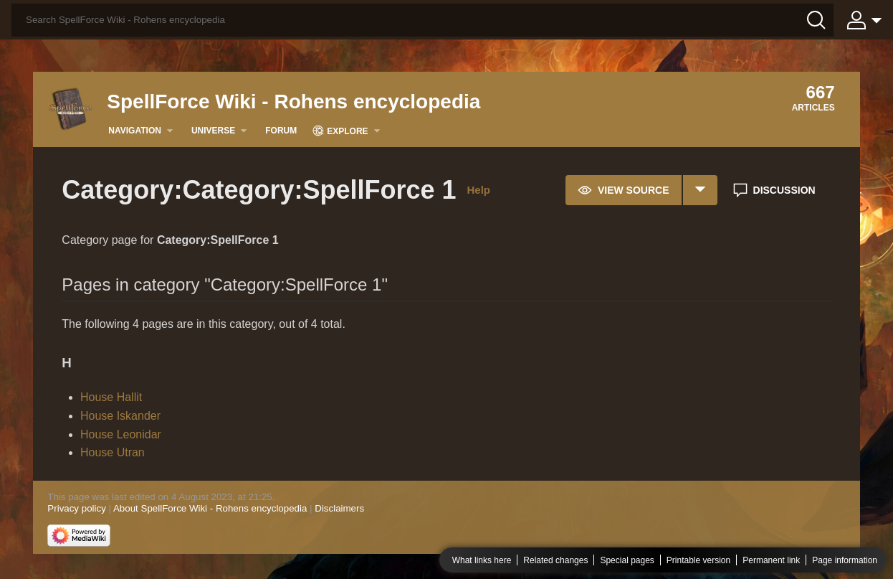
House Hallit (111, 397)
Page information (844, 560)
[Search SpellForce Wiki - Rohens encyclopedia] (422, 20)
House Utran (112, 452)
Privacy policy (76, 508)
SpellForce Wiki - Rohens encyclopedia (293, 101)
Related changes (555, 560)
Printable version (698, 560)
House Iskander (120, 416)
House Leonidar (120, 434)
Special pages (627, 560)
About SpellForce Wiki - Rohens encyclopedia (210, 508)
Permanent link (771, 560)
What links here (482, 560)
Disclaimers (339, 508)
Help (479, 190)
